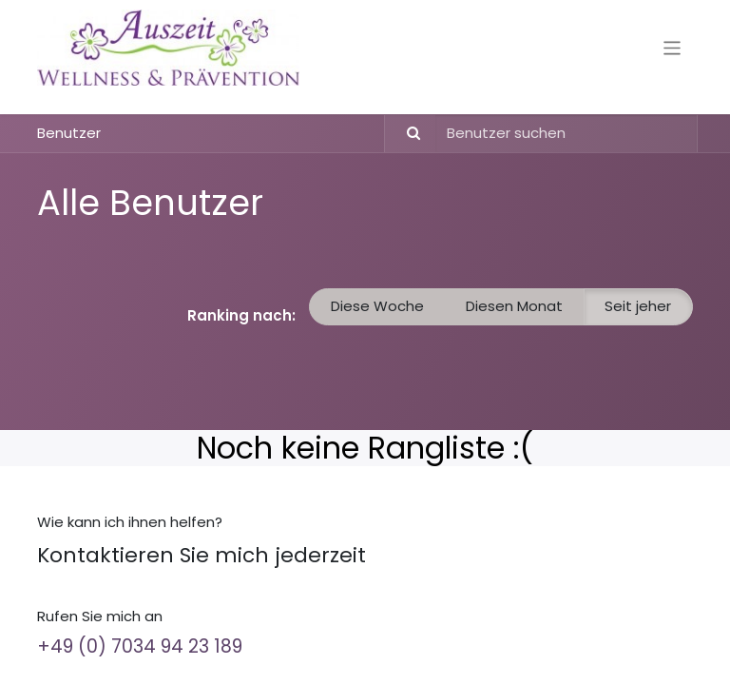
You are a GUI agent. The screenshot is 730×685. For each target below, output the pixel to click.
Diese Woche (377, 306)
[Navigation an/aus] (672, 47)
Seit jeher (638, 306)
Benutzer (69, 133)
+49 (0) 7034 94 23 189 (139, 646)
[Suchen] (405, 133)
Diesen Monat (514, 306)
